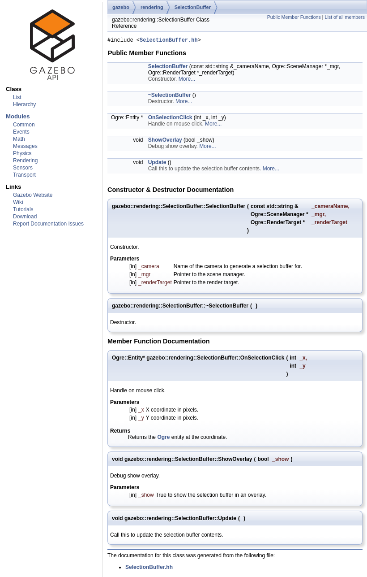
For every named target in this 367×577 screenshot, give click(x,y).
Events (21, 132)
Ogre (163, 438)
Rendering (25, 160)
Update (157, 164)
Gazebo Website (33, 195)
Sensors (23, 168)
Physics (22, 153)
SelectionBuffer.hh (169, 41)
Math (19, 139)
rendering (152, 7)
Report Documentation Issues (48, 224)
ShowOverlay (165, 141)
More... (187, 80)
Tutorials (23, 209)
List (17, 97)
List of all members (345, 17)
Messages (25, 146)
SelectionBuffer (193, 7)
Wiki (18, 202)
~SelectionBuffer (169, 96)
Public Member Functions (294, 17)
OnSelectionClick (170, 119)
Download (25, 216)
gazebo (120, 7)
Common (24, 124)
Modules (18, 116)
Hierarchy (24, 104)
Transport (24, 175)
